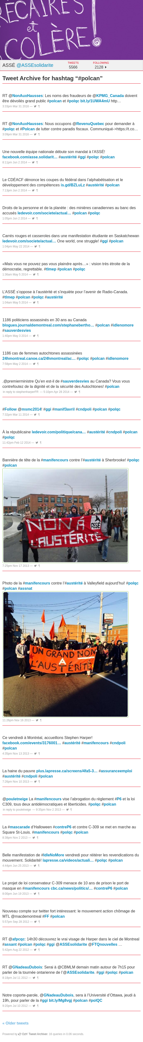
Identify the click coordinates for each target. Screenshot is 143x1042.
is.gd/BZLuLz (73, 185)
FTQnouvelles (104, 944)
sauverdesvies (18, 330)
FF (47, 916)
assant (11, 944)
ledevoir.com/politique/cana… (59, 432)
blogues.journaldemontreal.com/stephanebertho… (48, 325)
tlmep (51, 269)
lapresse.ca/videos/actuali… (68, 860)
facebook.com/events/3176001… (31, 743)
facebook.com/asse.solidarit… (29, 157)
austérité (69, 157)
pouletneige (17, 799)
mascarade (20, 827)
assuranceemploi (116, 771)
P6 (119, 799)
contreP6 (63, 827)
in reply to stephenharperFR (21, 392)
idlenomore (123, 325)
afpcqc (18, 939)
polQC (96, 1000)
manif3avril (64, 409)
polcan (55, 101)
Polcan (28, 129)
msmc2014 (31, 409)
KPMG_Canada (110, 96)
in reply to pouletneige (17, 809)
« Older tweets (15, 1023)
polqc (74, 101)
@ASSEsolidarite (35, 65)
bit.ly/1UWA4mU (95, 101)
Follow (11, 409)
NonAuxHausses (27, 96)
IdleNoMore (53, 855)
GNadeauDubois (27, 967)
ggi (83, 157)
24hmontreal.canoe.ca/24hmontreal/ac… (39, 358)
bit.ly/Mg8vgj (60, 1000)
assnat (26, 588)
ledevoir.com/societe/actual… (44, 213)
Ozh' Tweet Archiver (32, 1034)
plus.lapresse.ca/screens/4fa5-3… (66, 771)
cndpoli (85, 409)
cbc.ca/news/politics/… (72, 888)
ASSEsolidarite (73, 944)
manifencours (55, 460)
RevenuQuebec (90, 124)
